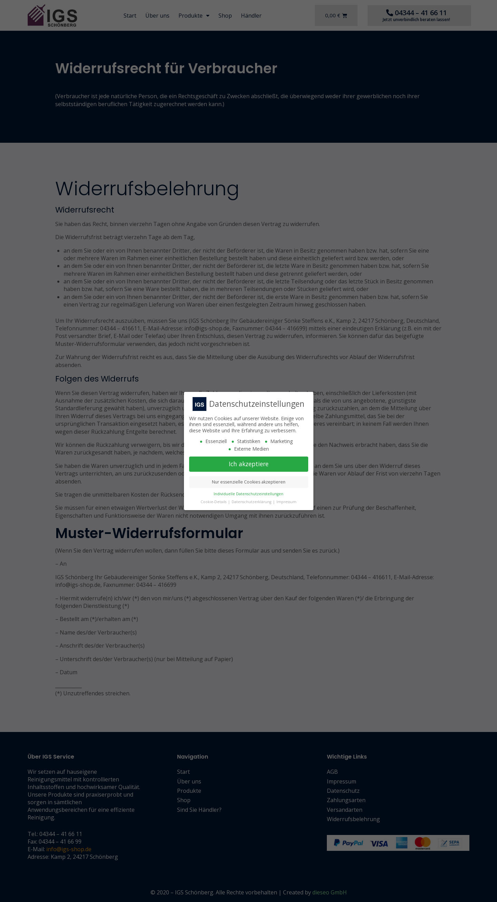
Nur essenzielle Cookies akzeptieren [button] (248, 482)
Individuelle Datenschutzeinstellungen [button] (248, 493)
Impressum (286, 501)
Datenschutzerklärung (252, 501)
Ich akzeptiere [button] (249, 464)
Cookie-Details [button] (214, 501)
